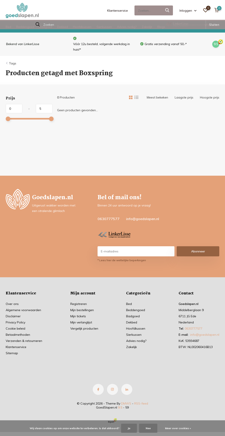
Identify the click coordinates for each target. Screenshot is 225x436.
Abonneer (198, 251)
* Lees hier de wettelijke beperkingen (122, 260)
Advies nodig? (127, 27)
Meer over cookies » (178, 428)
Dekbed (62, 27)
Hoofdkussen (82, 27)
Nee (148, 428)
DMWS (126, 403)
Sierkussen (104, 27)
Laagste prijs (184, 97)
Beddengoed (25, 27)
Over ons (12, 304)
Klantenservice (117, 11)
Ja (129, 428)
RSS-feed (141, 403)
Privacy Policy (15, 322)
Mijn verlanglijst (81, 322)
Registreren (78, 304)
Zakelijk (147, 27)
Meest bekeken (157, 97)
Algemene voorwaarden (23, 310)
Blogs (161, 27)
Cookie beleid (15, 328)
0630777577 (109, 219)
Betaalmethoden (18, 335)
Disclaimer (13, 316)
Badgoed (45, 27)
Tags (12, 63)
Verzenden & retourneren (24, 341)
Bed (8, 27)
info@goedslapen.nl (142, 219)
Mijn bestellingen (82, 310)
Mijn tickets (78, 316)
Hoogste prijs (209, 97)
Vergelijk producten (84, 328)
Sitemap (12, 353)
